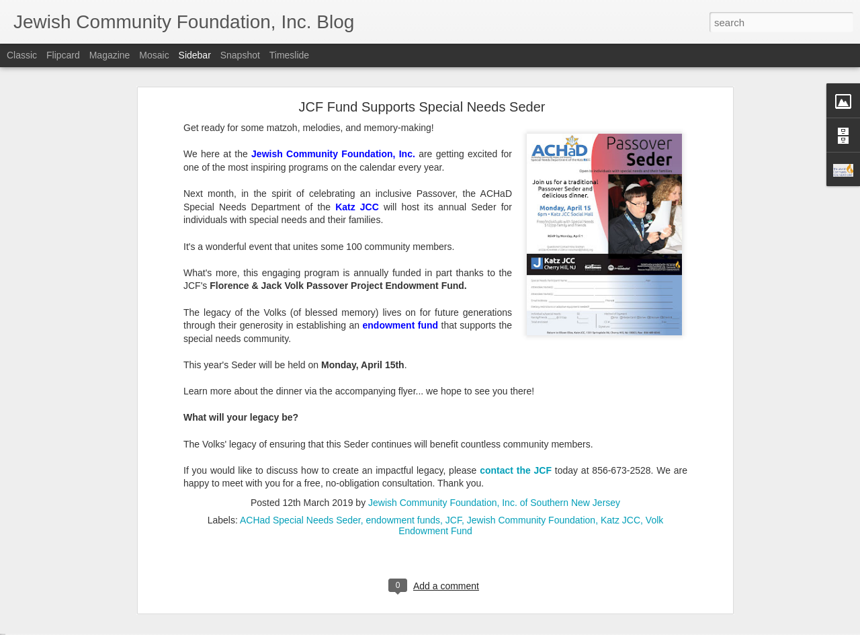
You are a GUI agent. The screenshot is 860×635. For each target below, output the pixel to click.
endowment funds (403, 410)
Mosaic (154, 55)
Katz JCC (620, 410)
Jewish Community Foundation (531, 410)
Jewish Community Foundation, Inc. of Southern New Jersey (494, 393)
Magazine (109, 55)
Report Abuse (511, 628)
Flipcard (63, 55)
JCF (453, 410)
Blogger (472, 628)
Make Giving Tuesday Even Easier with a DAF (115, 565)
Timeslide (289, 55)
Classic (22, 55)
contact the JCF (516, 360)
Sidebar (195, 55)
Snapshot (240, 55)
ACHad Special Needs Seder (300, 410)
